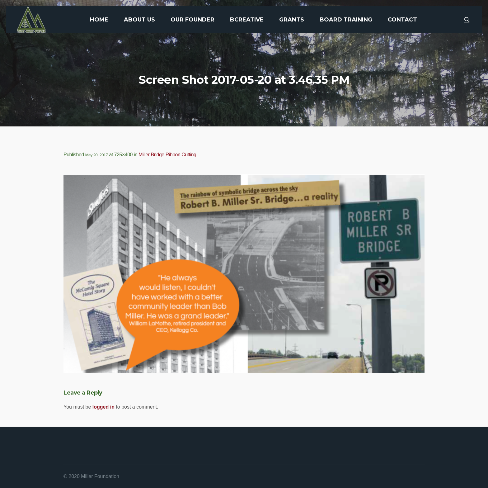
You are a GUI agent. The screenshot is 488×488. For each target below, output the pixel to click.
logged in (103, 407)
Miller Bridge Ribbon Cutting (167, 154)
